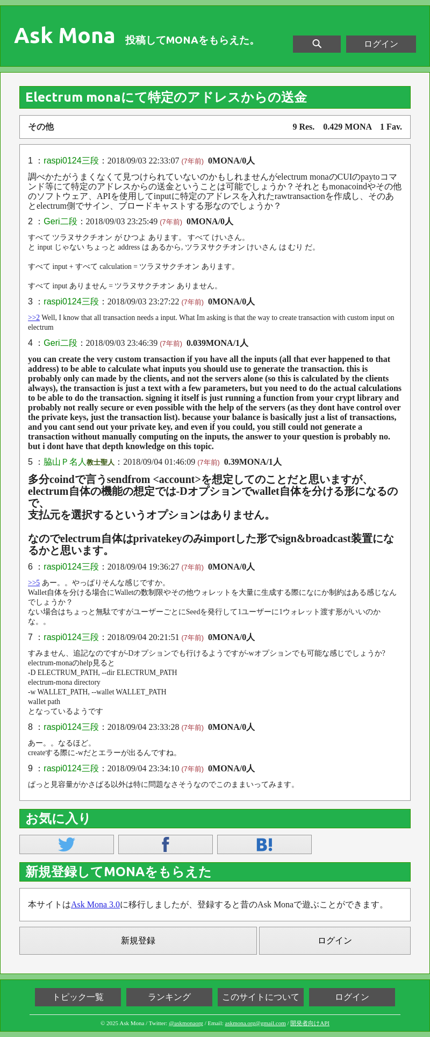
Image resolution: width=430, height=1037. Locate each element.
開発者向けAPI (309, 1023)
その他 (41, 126)
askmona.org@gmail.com (255, 1023)
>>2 (34, 318)
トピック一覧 (78, 997)
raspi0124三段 (71, 160)
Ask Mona (65, 35)
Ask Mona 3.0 (95, 904)
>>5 (34, 583)
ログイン (381, 43)
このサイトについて (260, 997)
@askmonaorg (186, 1023)
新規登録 (138, 940)
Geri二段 (60, 221)
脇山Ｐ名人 (65, 461)
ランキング (169, 997)
